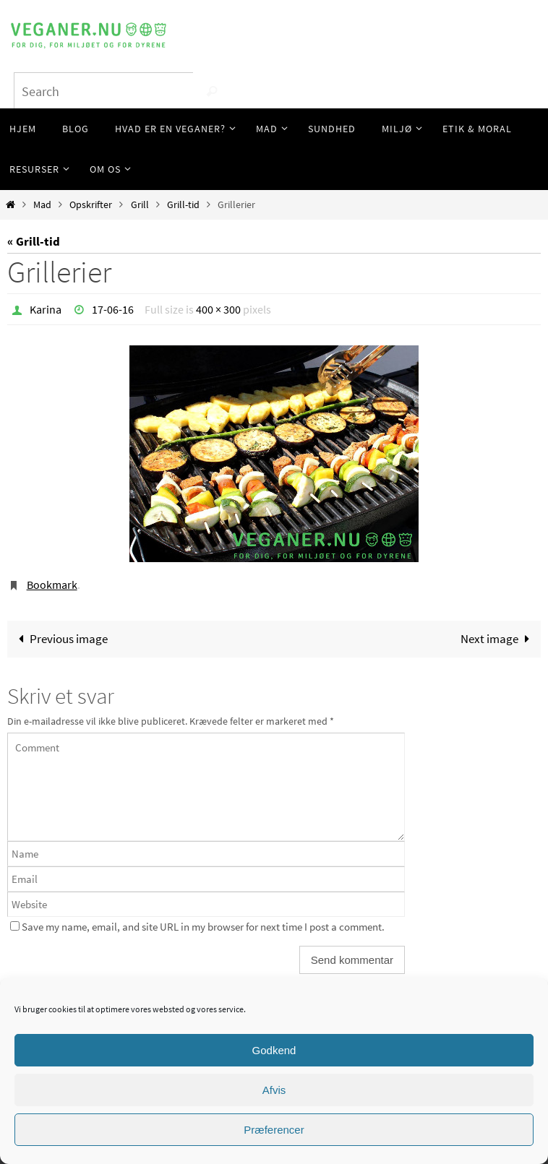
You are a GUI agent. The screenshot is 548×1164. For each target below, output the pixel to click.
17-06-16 (113, 309)
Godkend (274, 1050)
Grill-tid (183, 205)
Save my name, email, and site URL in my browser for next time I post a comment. (203, 927)
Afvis (274, 1090)
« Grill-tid (33, 241)
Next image (498, 639)
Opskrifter (90, 205)
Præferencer (274, 1130)
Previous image (60, 639)
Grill (140, 205)
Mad (42, 205)
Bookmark (52, 584)
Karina (45, 309)
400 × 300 (218, 309)
